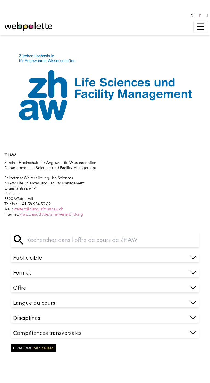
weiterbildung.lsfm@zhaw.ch (38, 209)
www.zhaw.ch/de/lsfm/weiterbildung (51, 214)
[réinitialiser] (43, 348)
